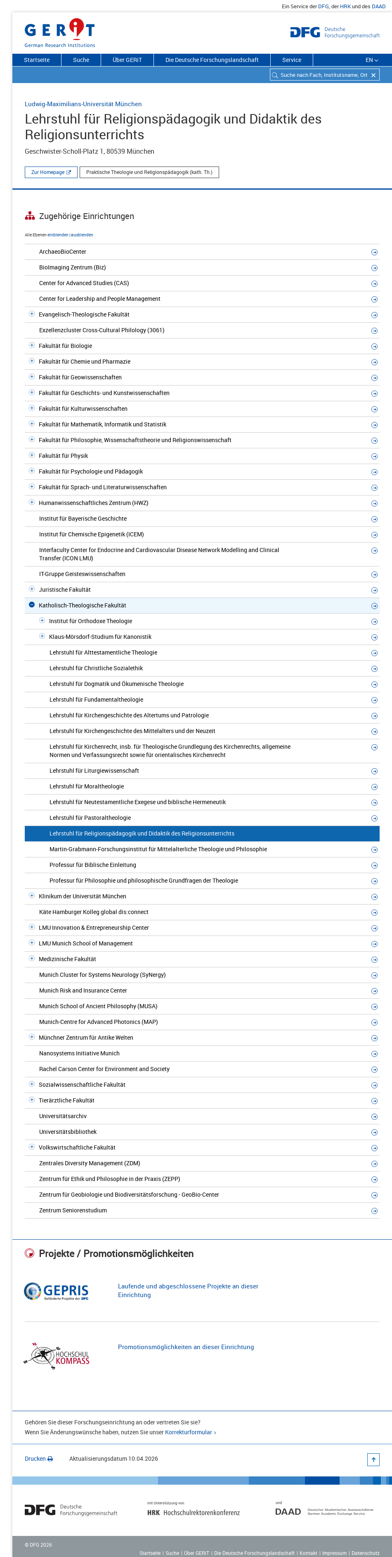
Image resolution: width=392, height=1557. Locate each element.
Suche (81, 60)
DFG (323, 6)
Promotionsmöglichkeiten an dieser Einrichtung (186, 1347)
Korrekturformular (188, 1432)
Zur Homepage (47, 172)
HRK (345, 6)
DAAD (379, 6)
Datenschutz (366, 1553)
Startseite (37, 60)
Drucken (39, 1458)
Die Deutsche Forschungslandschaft (212, 60)
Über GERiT (127, 60)
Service (291, 60)
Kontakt (308, 1553)
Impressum (334, 1553)
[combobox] (325, 75)
